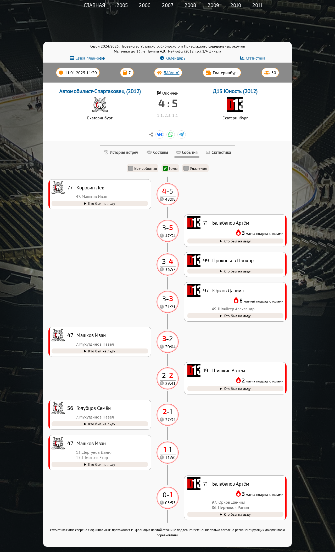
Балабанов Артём (230, 483)
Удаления (195, 168)
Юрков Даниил (228, 290)
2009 (213, 5)
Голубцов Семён (93, 408)
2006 (144, 5)
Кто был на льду (237, 514)
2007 (167, 5)
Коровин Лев (90, 187)
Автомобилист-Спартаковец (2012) (100, 91)
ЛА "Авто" (171, 73)
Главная (94, 5)
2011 (257, 5)
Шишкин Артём (228, 370)
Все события (142, 168)
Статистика (255, 58)
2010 (235, 5)
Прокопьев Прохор (233, 260)
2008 (190, 5)
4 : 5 (167, 103)
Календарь (175, 58)
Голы (170, 168)
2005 (122, 5)
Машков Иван (91, 443)
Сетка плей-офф (90, 58)
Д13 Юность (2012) (235, 91)
